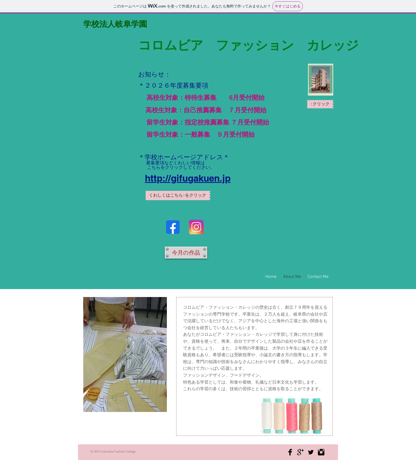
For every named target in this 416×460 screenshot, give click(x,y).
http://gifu (166, 178)
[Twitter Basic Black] (310, 452)
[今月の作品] (186, 253)
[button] (178, 195)
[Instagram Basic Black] (321, 452)
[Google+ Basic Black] (300, 452)
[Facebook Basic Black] (290, 452)
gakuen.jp (209, 178)
